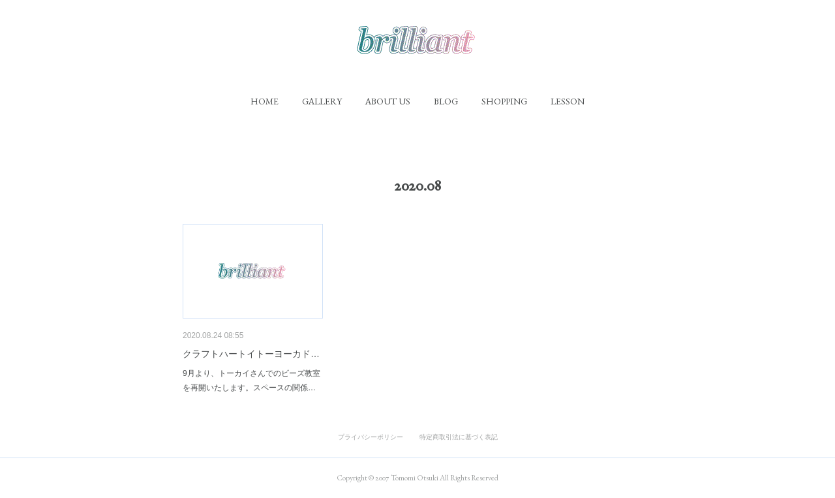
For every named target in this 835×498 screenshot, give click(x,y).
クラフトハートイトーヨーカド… (251, 354)
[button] (264, 101)
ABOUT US (387, 101)
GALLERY (322, 101)
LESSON (567, 101)
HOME (264, 101)
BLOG (446, 101)
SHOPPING (504, 101)
